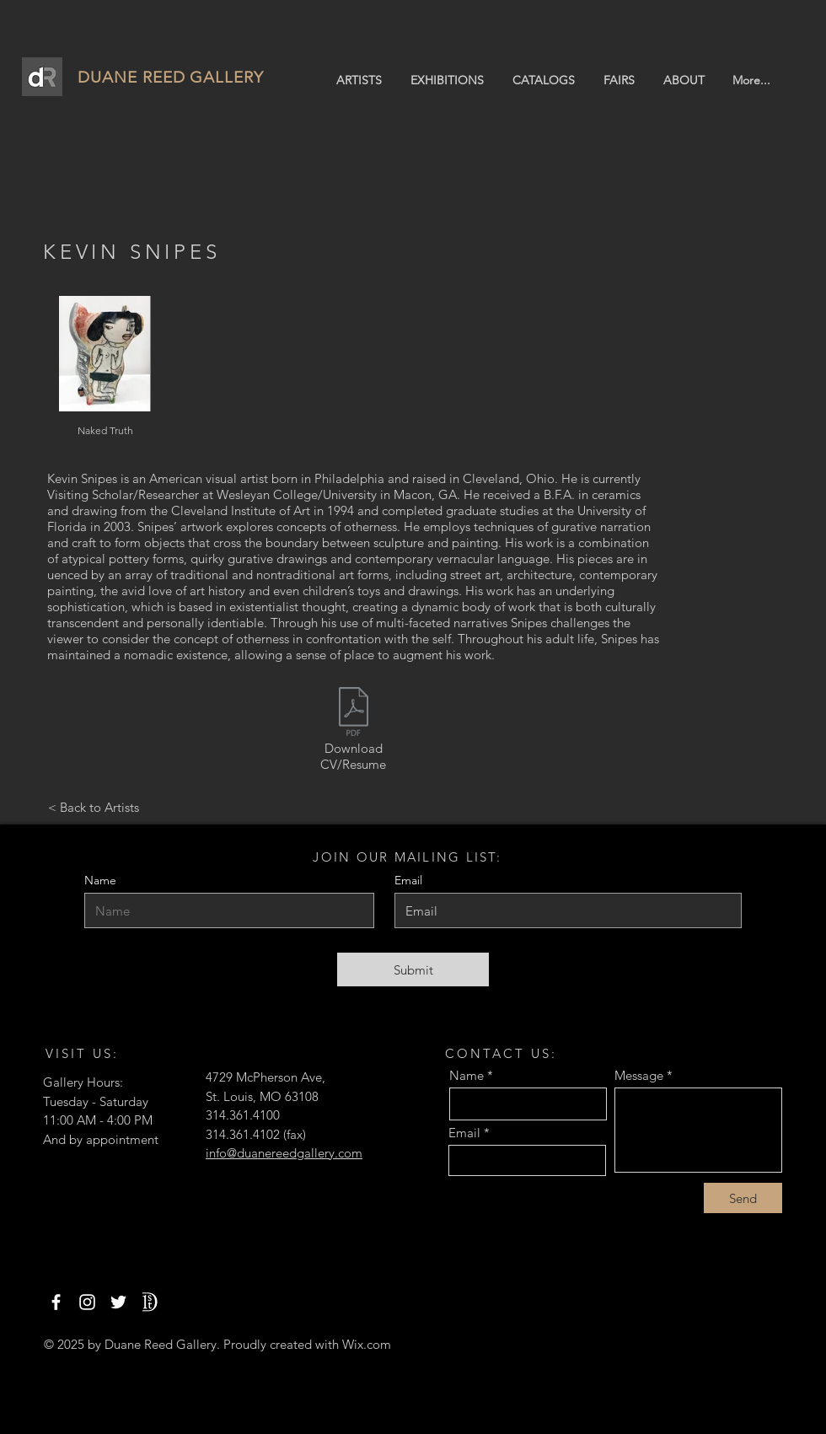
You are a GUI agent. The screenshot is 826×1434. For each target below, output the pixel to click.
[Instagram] (87, 1302)
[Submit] (413, 969)
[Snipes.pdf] (353, 713)
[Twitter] (118, 1302)
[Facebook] (56, 1302)
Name (100, 880)
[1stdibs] (149, 1302)
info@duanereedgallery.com (284, 1153)
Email (464, 1132)
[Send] (743, 1198)
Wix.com (366, 1344)
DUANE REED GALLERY (171, 77)
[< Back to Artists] (93, 807)
